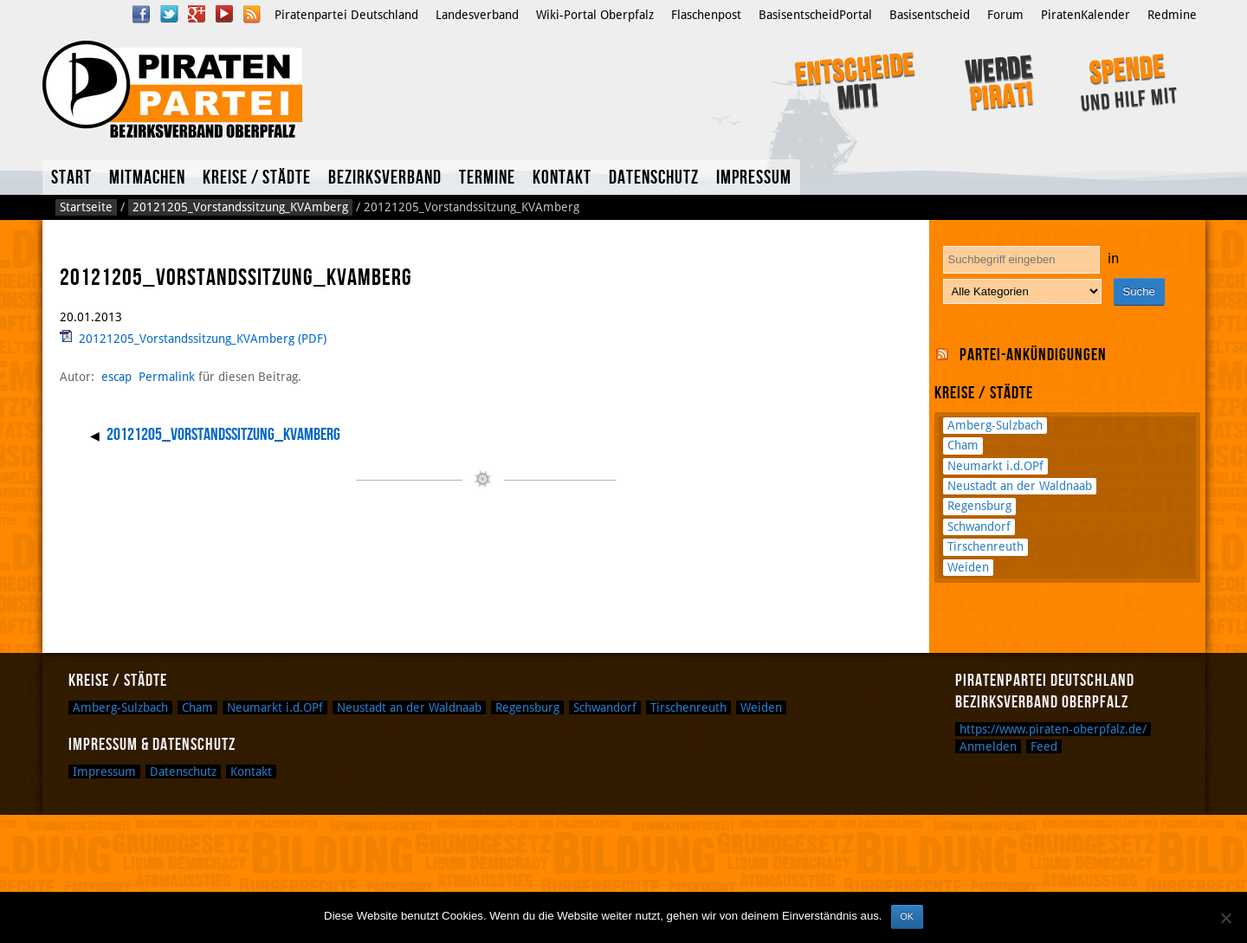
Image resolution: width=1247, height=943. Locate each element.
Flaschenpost (706, 15)
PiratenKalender (1085, 15)
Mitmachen (147, 178)
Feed (1044, 746)
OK (907, 916)
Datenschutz (654, 178)
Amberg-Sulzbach (995, 425)
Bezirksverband (385, 178)
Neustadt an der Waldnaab (1019, 486)
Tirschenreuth (985, 546)
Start (71, 178)
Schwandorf (979, 526)
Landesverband (477, 15)
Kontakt (562, 178)
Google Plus (196, 14)
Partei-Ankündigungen (1033, 355)
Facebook (141, 14)
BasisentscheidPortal (815, 15)
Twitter (169, 14)
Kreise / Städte (257, 178)
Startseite (86, 207)
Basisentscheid (929, 15)
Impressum (753, 178)
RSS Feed (252, 14)
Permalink (167, 377)
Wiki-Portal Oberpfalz (595, 15)
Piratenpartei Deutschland (346, 15)
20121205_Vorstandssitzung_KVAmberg (240, 207)
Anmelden (988, 746)
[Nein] (1225, 918)
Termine (487, 178)
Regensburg (979, 506)
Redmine (1172, 15)
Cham (963, 445)
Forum (1005, 15)
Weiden (968, 567)
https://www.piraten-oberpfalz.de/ (1053, 729)
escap (116, 377)
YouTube (224, 14)
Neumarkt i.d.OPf (995, 466)
